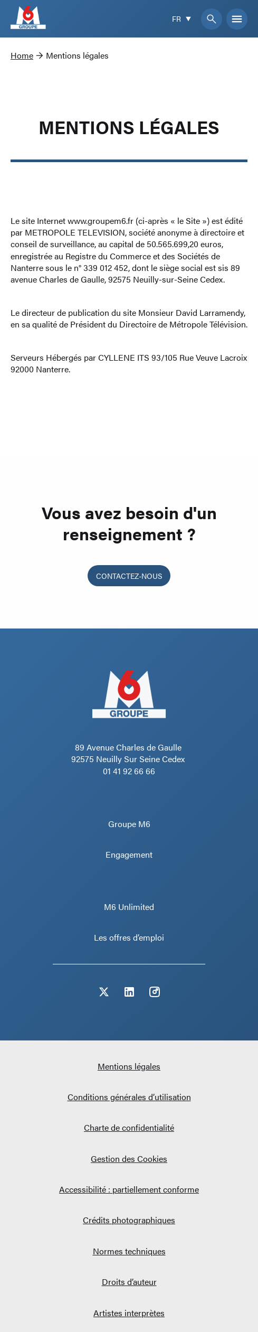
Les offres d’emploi (129, 937)
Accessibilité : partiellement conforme (129, 1189)
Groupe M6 (129, 824)
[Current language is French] (182, 18)
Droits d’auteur (129, 1281)
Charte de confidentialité (129, 1127)
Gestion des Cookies (129, 1158)
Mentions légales (129, 1066)
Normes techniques (129, 1251)
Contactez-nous (129, 575)
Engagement (129, 854)
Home (22, 55)
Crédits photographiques (129, 1220)
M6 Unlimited (129, 906)
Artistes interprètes (129, 1313)
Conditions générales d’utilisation (129, 1097)
